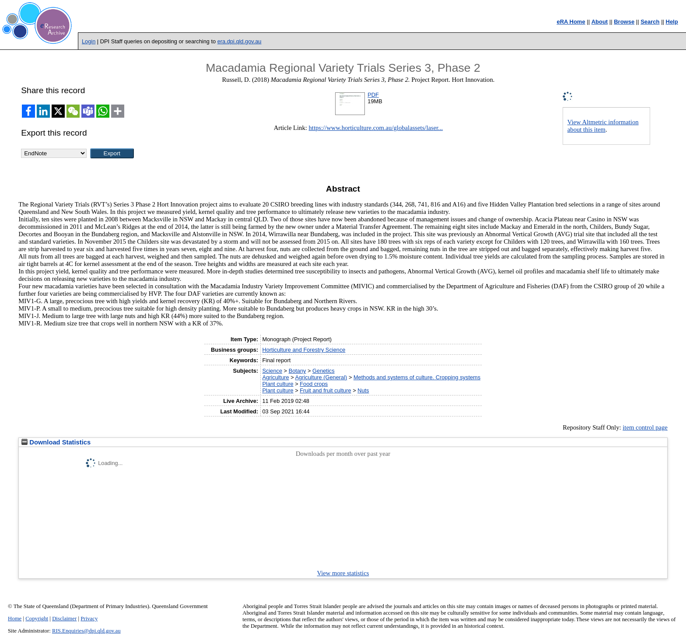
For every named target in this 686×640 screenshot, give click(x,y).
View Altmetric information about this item (603, 126)
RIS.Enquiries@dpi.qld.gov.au (86, 631)
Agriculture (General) (321, 377)
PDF (373, 94)
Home (14, 619)
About (600, 21)
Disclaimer (64, 619)
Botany (297, 370)
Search (649, 21)
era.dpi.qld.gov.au (239, 41)
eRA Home (570, 21)
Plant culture (278, 384)
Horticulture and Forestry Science (304, 349)
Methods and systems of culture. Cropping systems (417, 377)
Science (272, 370)
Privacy (89, 619)
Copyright (36, 619)
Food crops (314, 384)
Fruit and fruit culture (325, 390)
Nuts (363, 390)
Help (672, 21)
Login (88, 41)
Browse (624, 21)
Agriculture (275, 377)
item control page (645, 427)
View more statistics (343, 573)
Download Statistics (56, 442)
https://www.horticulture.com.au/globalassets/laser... (376, 127)
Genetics (323, 370)
